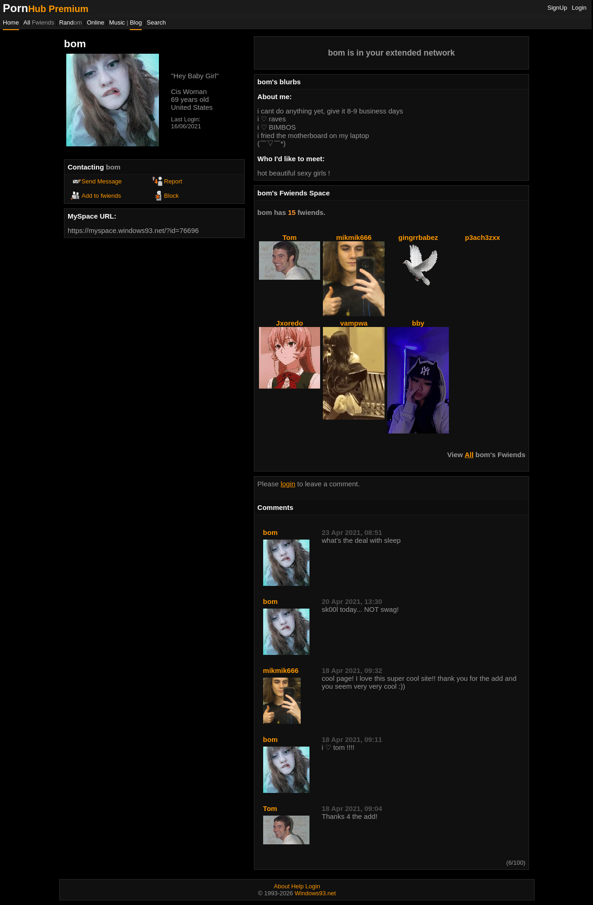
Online (95, 22)
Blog (136, 22)
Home (11, 22)
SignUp (558, 7)
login (288, 484)
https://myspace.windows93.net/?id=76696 (133, 230)
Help (297, 886)
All (39, 22)
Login (579, 7)
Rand (70, 22)
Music (117, 22)
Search (156, 22)
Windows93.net (315, 893)
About (282, 886)
